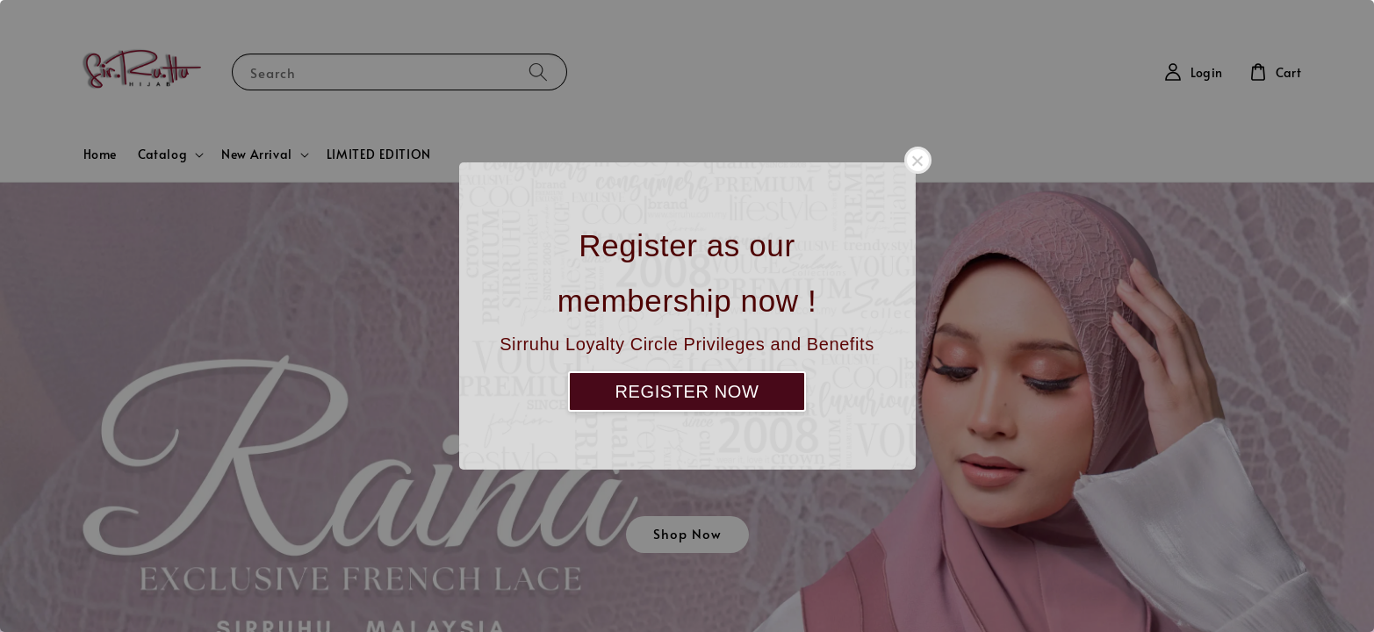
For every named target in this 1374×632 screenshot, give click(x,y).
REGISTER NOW (687, 391)
